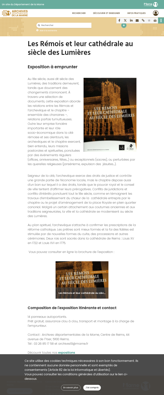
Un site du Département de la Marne (23, 4)
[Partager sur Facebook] (119, 20)
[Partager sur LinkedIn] (131, 20)
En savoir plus (70, 387)
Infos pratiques (136, 13)
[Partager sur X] (125, 20)
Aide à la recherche (48, 30)
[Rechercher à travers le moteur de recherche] (65, 25)
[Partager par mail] (137, 20)
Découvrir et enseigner (106, 13)
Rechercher (79, 13)
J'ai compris (92, 387)
